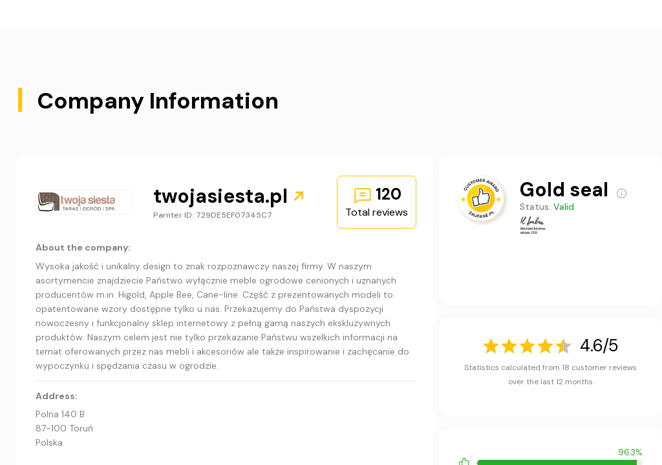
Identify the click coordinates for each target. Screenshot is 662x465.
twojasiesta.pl (229, 196)
